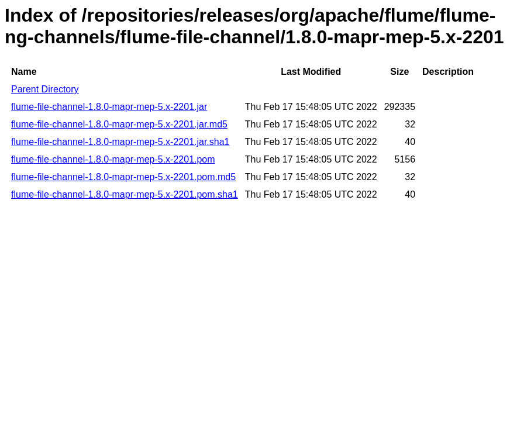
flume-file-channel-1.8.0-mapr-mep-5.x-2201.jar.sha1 (120, 142)
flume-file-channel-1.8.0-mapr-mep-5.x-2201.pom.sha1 (124, 194)
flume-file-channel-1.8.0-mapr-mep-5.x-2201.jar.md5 (119, 124)
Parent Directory (45, 89)
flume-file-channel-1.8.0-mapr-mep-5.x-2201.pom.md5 (123, 177)
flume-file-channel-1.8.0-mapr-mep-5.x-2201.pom (113, 159)
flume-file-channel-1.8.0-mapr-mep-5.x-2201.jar (109, 107)
